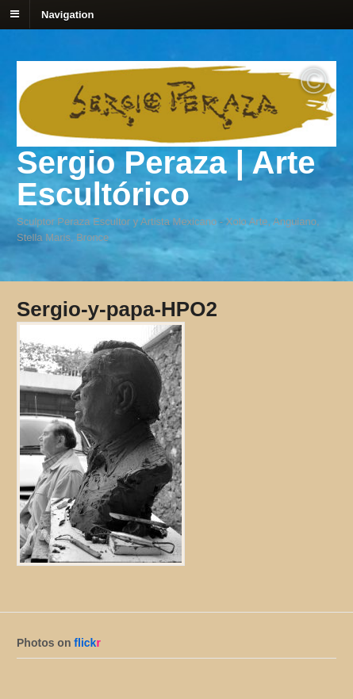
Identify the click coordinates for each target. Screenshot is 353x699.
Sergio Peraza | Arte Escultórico (166, 178)
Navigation (67, 14)
